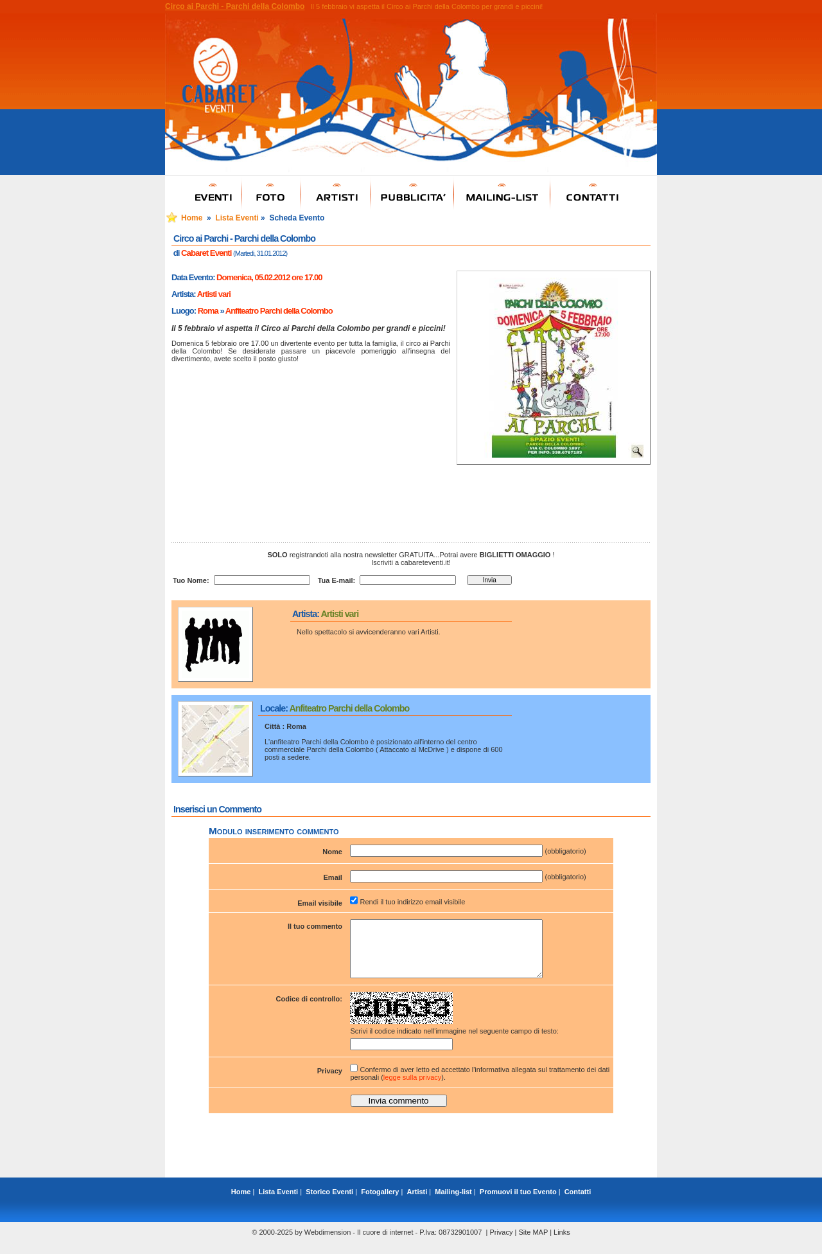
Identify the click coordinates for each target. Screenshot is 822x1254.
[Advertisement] (411, 1160)
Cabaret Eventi (206, 253)
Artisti (417, 1203)
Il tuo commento (315, 926)
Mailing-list (453, 1203)
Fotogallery (380, 1203)
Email (333, 877)
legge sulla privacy (412, 1089)
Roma (208, 311)
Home (191, 217)
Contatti (577, 1203)
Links (562, 1244)
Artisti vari (214, 294)
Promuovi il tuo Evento (518, 1203)
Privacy (329, 1082)
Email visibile (319, 903)
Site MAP (533, 1244)
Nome (332, 851)
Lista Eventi (236, 217)
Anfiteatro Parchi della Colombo (279, 311)
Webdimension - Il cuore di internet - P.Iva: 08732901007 (393, 1244)
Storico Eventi (329, 1203)
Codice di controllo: (309, 1010)
